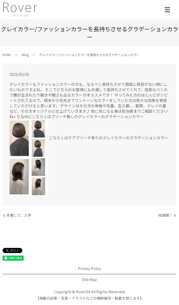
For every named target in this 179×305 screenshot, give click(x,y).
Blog (25, 54)
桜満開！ (165, 215)
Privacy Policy (89, 268)
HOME (7, 54)
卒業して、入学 (18, 215)
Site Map (89, 279)
